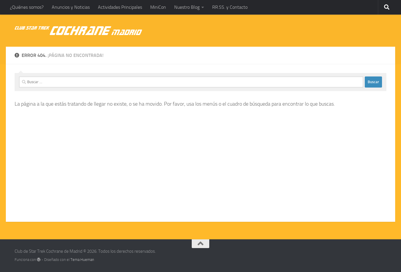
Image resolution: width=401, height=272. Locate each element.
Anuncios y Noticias (71, 7)
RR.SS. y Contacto (230, 7)
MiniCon (158, 7)
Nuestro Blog (187, 7)
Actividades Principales (120, 7)
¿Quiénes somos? (27, 7)
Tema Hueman (82, 259)
